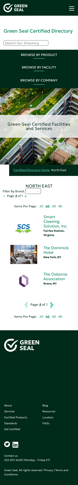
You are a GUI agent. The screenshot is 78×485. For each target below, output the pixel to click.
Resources (48, 411)
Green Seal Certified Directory (38, 31)
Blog (45, 405)
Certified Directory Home (31, 170)
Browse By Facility (39, 67)
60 (54, 206)
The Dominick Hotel (56, 250)
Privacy (48, 470)
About (8, 405)
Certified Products (15, 417)
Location (47, 417)
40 (48, 206)
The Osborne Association (55, 276)
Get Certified (12, 429)
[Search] (26, 43)
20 (41, 206)
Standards (10, 423)
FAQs (45, 423)
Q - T (33, 191)
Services (9, 411)
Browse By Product (39, 55)
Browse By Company (39, 80)
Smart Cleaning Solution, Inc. (55, 221)
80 (60, 206)
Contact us (11, 455)
